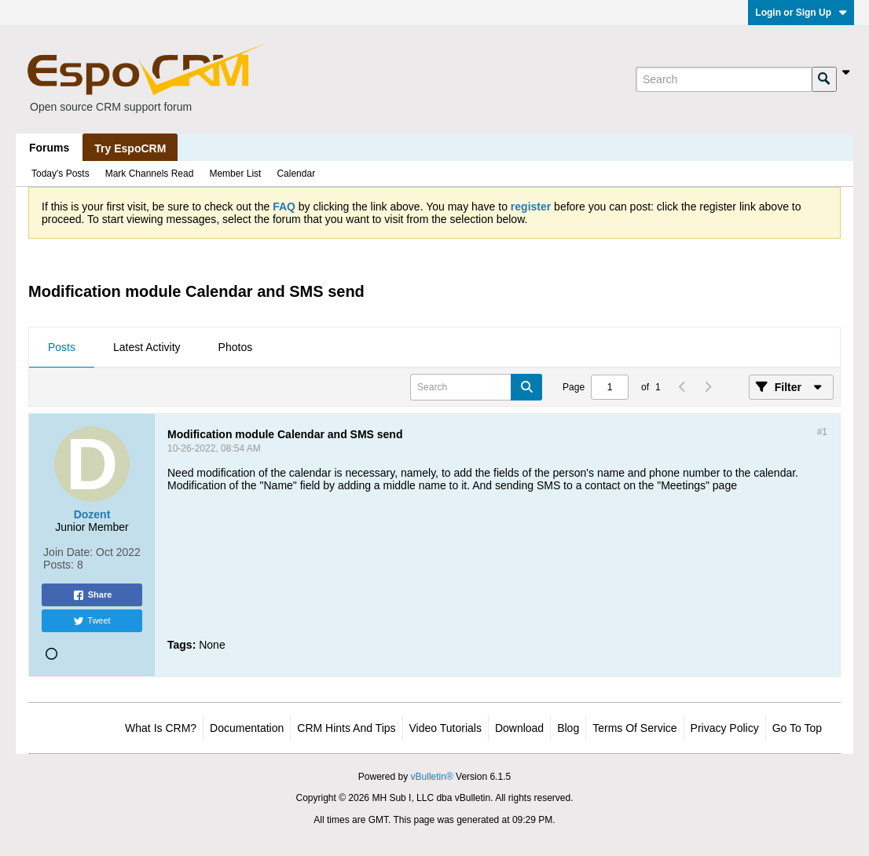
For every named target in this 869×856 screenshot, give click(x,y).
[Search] (724, 79)
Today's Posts (60, 173)
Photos (235, 347)
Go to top (797, 728)
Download (519, 728)
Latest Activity (147, 347)
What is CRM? (160, 728)
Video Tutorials (445, 728)
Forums (49, 147)
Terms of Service (634, 728)
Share (92, 595)
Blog (568, 728)
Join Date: (68, 552)
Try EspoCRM (130, 148)
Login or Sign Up (801, 12)
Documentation (247, 728)
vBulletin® (432, 776)
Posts (61, 347)
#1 (822, 431)
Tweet (91, 621)
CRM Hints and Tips (346, 728)
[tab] (61, 347)
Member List (235, 173)
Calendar (296, 173)
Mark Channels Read (149, 173)
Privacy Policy (725, 728)
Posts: (58, 564)
